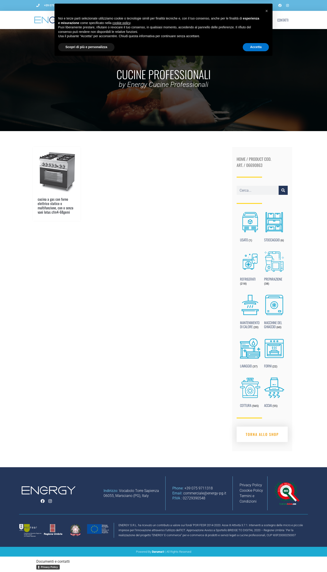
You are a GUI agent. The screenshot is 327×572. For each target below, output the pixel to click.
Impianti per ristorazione (178, 19)
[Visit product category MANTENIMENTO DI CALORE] (250, 313)
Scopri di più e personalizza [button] (86, 559)
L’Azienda (101, 19)
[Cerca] (283, 190)
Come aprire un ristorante (134, 19)
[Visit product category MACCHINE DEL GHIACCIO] (274, 313)
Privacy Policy (49, 567)
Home (241, 159)
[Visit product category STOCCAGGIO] (274, 228)
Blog (230, 19)
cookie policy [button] (121, 535)
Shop (264, 19)
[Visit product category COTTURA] (250, 393)
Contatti (282, 19)
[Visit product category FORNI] (274, 354)
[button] (266, 523)
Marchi (247, 19)
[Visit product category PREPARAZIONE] (274, 269)
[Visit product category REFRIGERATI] (250, 269)
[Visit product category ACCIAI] (274, 393)
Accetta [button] (256, 559)
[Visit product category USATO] (250, 228)
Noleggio (211, 19)
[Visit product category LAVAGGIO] (250, 354)
